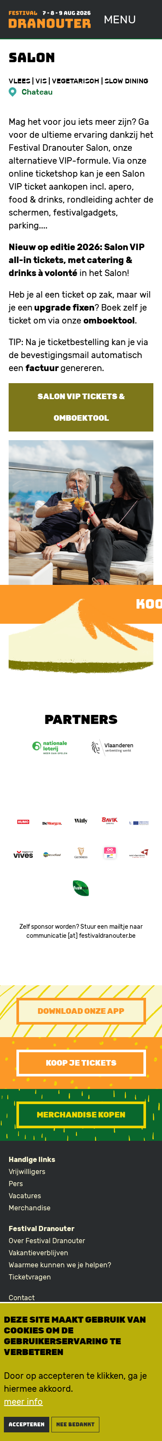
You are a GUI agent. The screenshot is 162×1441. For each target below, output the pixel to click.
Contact (22, 1298)
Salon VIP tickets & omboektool (81, 407)
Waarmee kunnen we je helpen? (60, 1265)
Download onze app (81, 1011)
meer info (23, 1405)
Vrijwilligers (27, 1172)
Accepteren (26, 1428)
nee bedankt (75, 1428)
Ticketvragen (30, 1277)
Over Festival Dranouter (47, 1241)
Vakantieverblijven (38, 1253)
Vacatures (25, 1196)
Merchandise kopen (81, 1115)
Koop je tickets (81, 1063)
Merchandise (30, 1208)
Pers (16, 1184)
